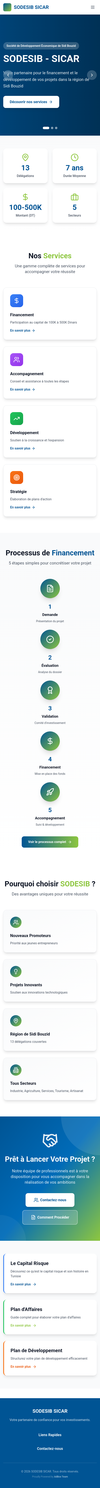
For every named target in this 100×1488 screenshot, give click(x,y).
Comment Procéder (50, 1217)
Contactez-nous (50, 1200)
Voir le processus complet (50, 842)
